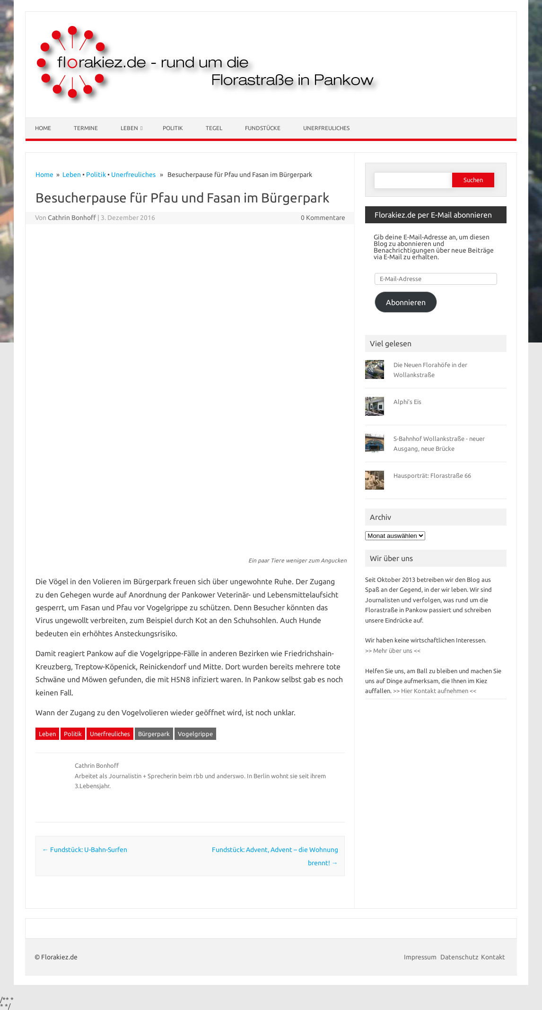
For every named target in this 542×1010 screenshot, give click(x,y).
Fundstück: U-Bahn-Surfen (84, 849)
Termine (86, 128)
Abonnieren (406, 302)
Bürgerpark (154, 733)
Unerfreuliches (326, 128)
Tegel (214, 128)
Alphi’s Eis (407, 401)
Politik (173, 128)
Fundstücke (262, 128)
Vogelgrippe (195, 733)
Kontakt (493, 957)
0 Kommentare (323, 217)
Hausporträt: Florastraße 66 (432, 475)
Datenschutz (459, 957)
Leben (129, 128)
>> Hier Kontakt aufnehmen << (434, 690)
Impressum (421, 957)
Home (43, 128)
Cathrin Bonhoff (72, 217)
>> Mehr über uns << (392, 650)
